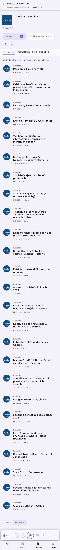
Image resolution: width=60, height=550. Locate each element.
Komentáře (24, 52)
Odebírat (14, 36)
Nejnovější (16, 60)
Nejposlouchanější (41, 60)
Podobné (44, 52)
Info (34, 52)
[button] (24, 5)
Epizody (9, 52)
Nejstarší (27, 60)
